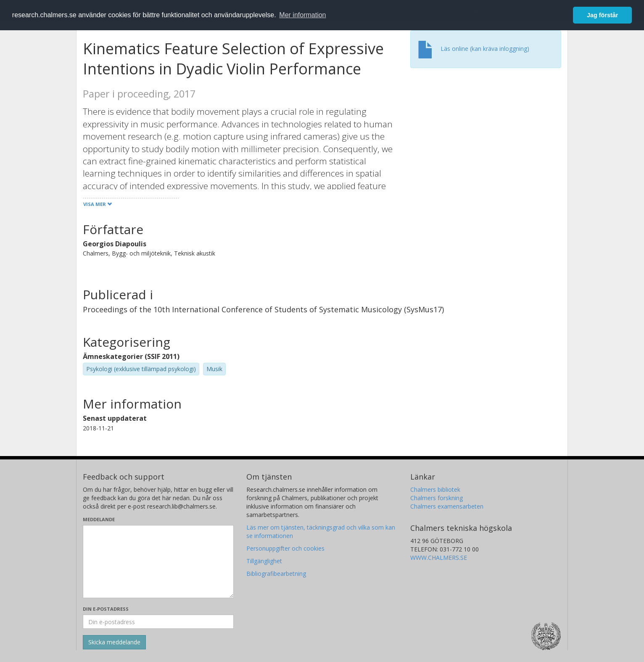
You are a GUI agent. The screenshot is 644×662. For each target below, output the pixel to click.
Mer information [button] (302, 14)
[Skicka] (114, 642)
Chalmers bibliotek (435, 489)
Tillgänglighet (264, 561)
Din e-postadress (106, 609)
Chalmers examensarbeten (446, 506)
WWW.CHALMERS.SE (438, 558)
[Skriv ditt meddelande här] (158, 561)
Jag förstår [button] (602, 15)
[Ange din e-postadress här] (158, 622)
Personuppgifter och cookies (285, 548)
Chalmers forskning (436, 498)
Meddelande (99, 519)
